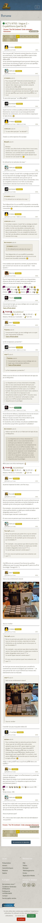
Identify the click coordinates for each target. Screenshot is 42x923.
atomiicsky (12, 71)
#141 (37, 50)
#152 (36, 410)
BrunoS (6, 142)
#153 (36, 481)
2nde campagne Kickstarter (30, 825)
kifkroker (11, 47)
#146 (36, 191)
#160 (36, 800)
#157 (36, 631)
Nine (10, 769)
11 (28, 36)
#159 (36, 771)
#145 (36, 170)
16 (12, 40)
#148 (36, 275)
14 (4, 40)
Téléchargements (28, 870)
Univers (4, 865)
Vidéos (25, 865)
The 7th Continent (15, 29)
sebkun (6, 739)
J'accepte (31, 916)
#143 (36, 106)
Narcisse (12, 273)
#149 (36, 300)
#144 (36, 124)
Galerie (4, 873)
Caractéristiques (7, 868)
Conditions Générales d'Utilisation (9, 888)
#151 (37, 350)
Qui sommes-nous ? (8, 884)
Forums (5, 29)
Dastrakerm (12, 104)
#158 (36, 734)
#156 (36, 575)
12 (32, 36)
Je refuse (21, 919)
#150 (36, 325)
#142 (36, 73)
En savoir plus (20, 915)
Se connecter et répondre (21, 842)
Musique (25, 868)
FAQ (24, 863)
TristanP (11, 494)
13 (36, 36)
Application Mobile (29, 875)
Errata (25, 873)
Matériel (5, 870)
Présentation (6, 863)
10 (25, 36)
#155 (36, 526)
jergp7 (11, 322)
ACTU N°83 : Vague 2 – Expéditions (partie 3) (16, 24)
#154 (36, 496)
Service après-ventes (9, 898)
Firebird (11, 298)
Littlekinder (13, 732)
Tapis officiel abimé (9, 308)
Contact (4, 896)
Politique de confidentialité (7, 892)
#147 (36, 216)
